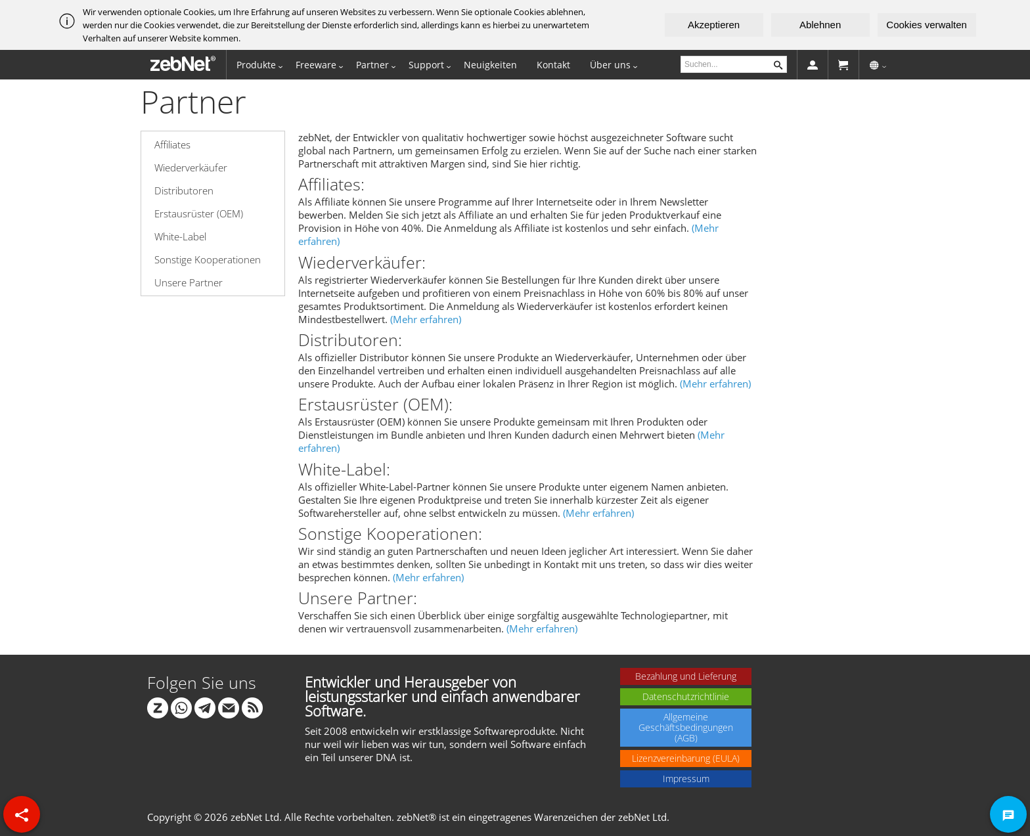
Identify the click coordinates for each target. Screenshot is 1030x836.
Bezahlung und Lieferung (685, 676)
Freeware (316, 64)
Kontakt (553, 64)
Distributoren (183, 190)
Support (426, 64)
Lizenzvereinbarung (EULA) (686, 758)
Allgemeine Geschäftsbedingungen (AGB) (685, 727)
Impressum (686, 778)
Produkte (256, 64)
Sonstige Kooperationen (207, 259)
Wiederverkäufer (190, 167)
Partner (372, 64)
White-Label (180, 236)
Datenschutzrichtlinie (685, 696)
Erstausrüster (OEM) (198, 213)
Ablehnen (820, 24)
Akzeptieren (714, 24)
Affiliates (172, 144)
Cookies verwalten (926, 24)
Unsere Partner (188, 282)
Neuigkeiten (490, 64)
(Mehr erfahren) (425, 319)
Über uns (610, 64)
